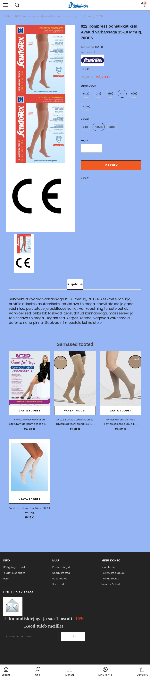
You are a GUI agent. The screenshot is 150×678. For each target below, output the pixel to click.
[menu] (5, 5)
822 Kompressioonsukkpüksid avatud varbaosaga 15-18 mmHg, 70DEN (59, 16)
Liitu (73, 636)
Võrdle (84, 177)
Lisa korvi (111, 165)
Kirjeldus (75, 284)
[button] (38, 671)
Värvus (85, 119)
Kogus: (85, 140)
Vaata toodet (29, 410)
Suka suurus (88, 85)
